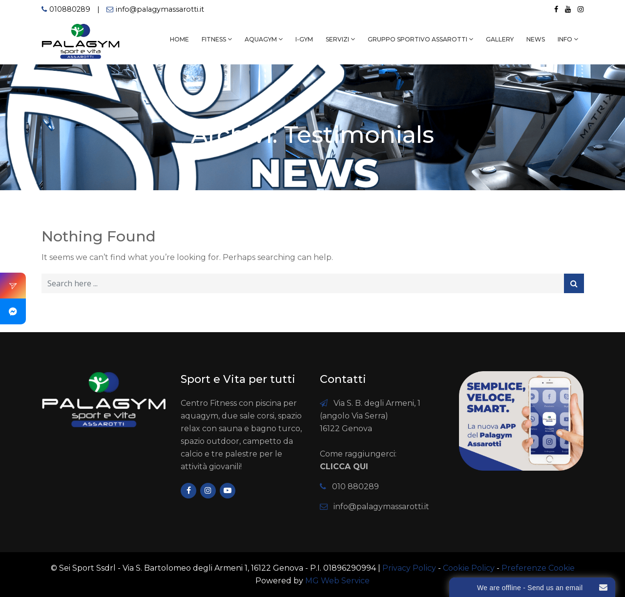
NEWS (535, 39)
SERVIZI (337, 39)
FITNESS (214, 39)
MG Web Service (337, 580)
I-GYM (304, 39)
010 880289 (355, 486)
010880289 (69, 9)
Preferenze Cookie (538, 568)
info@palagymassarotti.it (160, 9)
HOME (179, 39)
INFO (565, 39)
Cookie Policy (469, 568)
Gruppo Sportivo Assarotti (417, 39)
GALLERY (500, 39)
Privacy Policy (409, 568)
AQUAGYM (261, 39)
